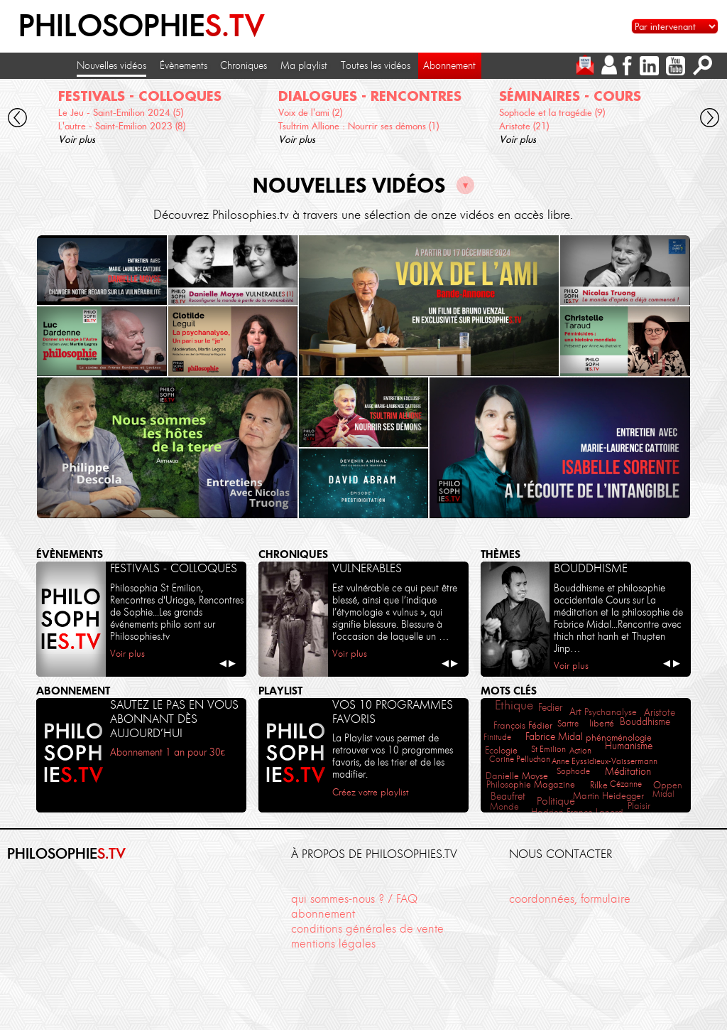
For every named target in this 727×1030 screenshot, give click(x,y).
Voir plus (76, 139)
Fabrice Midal (554, 737)
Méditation (628, 771)
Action (580, 750)
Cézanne (626, 783)
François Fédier (523, 725)
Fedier (550, 707)
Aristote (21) (524, 125)
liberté (601, 723)
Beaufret (508, 796)
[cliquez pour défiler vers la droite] (710, 120)
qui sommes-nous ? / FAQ (354, 898)
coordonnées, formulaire (569, 898)
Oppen (667, 785)
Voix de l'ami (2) (310, 112)
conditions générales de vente (367, 928)
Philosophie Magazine (530, 784)
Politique (556, 801)
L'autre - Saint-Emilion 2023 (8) (121, 125)
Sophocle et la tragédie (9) (552, 112)
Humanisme (628, 746)
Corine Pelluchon (519, 758)
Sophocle (573, 771)
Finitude (497, 736)
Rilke (599, 785)
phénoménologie (619, 737)
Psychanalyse (610, 712)
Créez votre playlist (370, 792)
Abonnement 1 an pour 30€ (167, 752)
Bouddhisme (645, 722)
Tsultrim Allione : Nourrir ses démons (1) (358, 125)
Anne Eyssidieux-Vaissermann (605, 761)
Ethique (514, 705)
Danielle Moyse (517, 776)
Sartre (568, 723)
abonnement (323, 913)
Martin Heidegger (608, 795)
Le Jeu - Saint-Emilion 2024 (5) (120, 112)
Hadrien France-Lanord (577, 812)
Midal (663, 793)
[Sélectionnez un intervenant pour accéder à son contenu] (674, 26)
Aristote (659, 713)
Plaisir (639, 805)
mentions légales (333, 943)
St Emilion (548, 749)
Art (575, 712)
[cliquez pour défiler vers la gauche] (17, 120)
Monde (504, 806)
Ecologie (501, 750)
